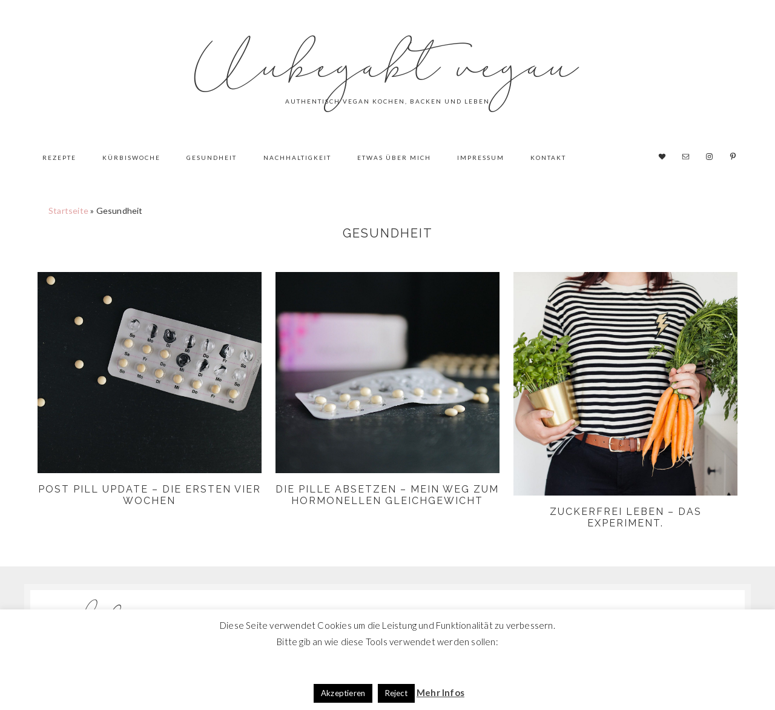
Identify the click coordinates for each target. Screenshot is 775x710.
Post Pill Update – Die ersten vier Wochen (149, 494)
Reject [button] (396, 693)
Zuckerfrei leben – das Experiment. (626, 517)
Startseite (68, 210)
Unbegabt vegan (387, 66)
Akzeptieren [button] (343, 693)
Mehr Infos (440, 692)
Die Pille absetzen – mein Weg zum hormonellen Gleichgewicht (387, 494)
